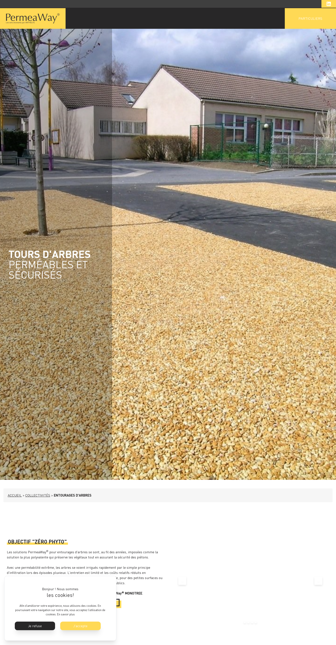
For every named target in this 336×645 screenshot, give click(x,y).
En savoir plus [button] (66, 614)
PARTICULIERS (310, 18)
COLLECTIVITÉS (37, 495)
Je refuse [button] (35, 626)
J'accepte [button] (80, 626)
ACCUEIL (15, 495)
